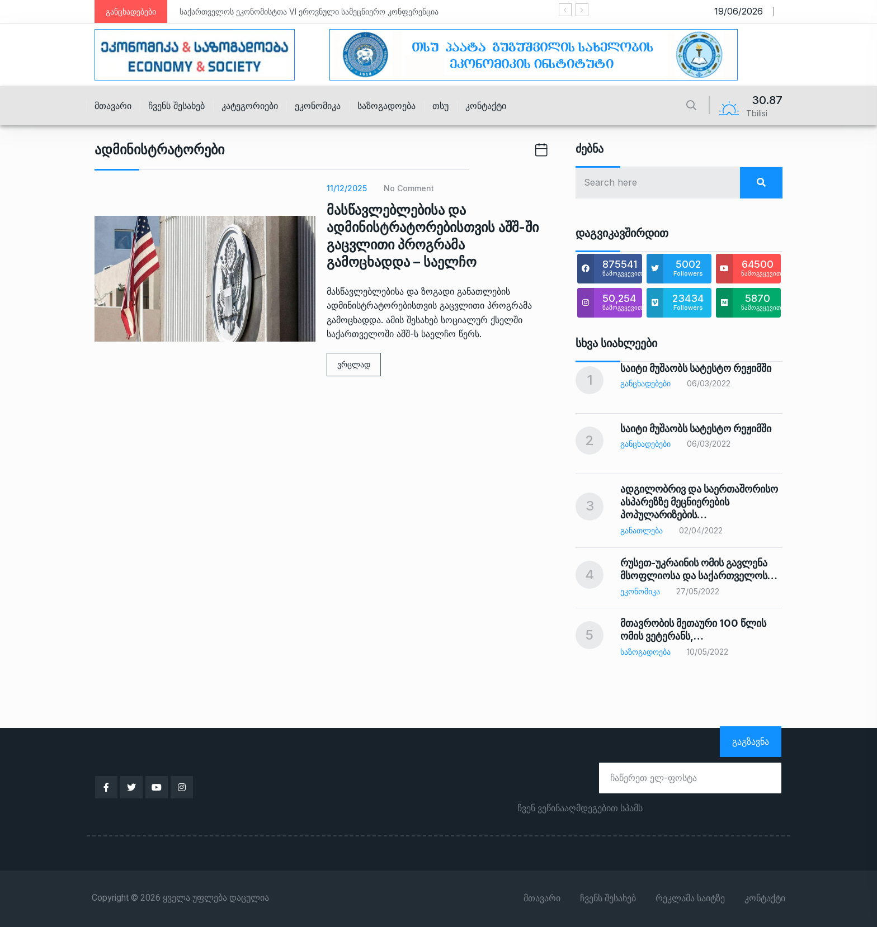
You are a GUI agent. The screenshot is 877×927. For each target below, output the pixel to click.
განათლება (641, 530)
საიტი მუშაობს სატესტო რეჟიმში (695, 368)
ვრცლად (353, 364)
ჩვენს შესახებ (176, 105)
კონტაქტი (485, 105)
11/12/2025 (347, 188)
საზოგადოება (386, 105)
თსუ (440, 105)
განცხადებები (645, 383)
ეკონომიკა (318, 105)
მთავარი (113, 105)
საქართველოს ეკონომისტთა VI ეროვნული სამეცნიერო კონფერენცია (309, 11)
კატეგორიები (249, 105)
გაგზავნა (750, 741)
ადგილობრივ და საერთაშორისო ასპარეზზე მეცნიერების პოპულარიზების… (699, 502)
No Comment (409, 188)
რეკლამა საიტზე (690, 898)
